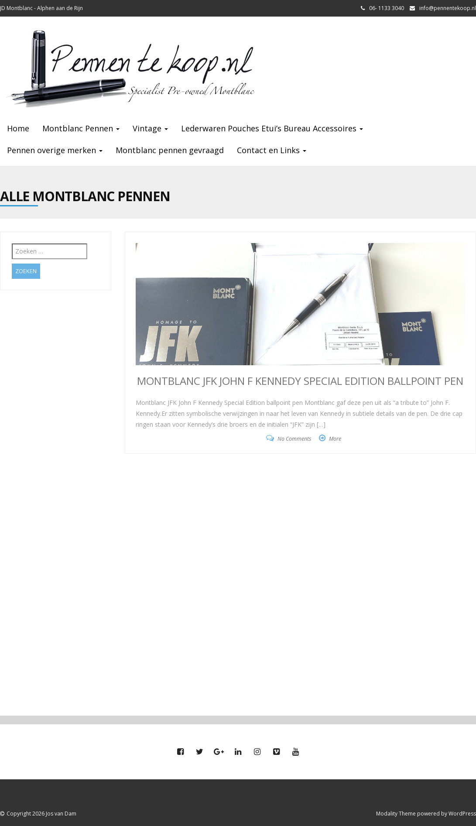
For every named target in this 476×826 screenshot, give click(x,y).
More (335, 438)
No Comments (294, 438)
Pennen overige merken (55, 150)
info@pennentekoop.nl (447, 8)
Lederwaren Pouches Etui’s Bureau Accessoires (272, 128)
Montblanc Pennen (81, 128)
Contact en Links (271, 150)
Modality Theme (396, 813)
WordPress (462, 813)
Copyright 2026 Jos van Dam (41, 813)
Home (18, 128)
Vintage (150, 128)
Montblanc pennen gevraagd (170, 150)
